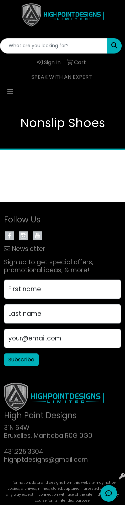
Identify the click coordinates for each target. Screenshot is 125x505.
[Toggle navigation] (10, 91)
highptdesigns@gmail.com (46, 459)
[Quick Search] (54, 46)
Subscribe (21, 359)
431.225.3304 (23, 451)
